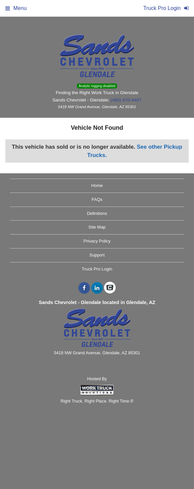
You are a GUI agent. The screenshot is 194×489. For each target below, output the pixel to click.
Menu (16, 8)
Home (97, 185)
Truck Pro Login (97, 268)
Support (97, 254)
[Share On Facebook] (84, 288)
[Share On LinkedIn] (97, 288)
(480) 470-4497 (126, 99)
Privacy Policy (97, 241)
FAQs (97, 199)
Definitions (97, 213)
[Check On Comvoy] (110, 288)
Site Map (96, 227)
